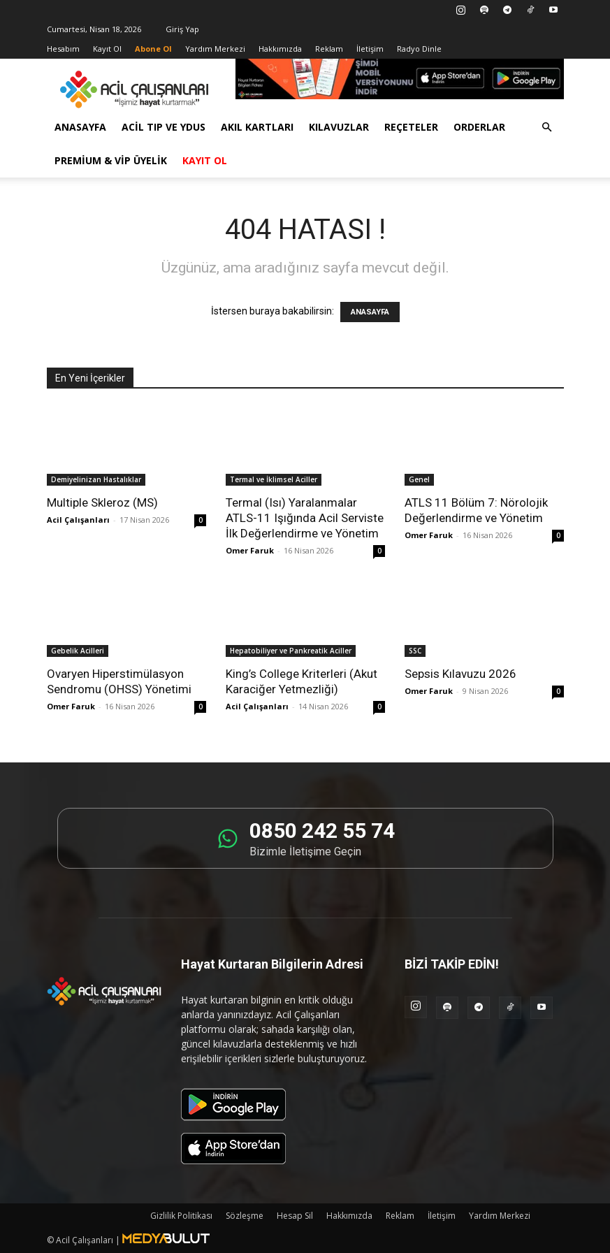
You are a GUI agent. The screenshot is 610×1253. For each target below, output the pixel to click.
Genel (419, 479)
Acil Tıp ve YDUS (163, 126)
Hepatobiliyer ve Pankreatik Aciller (290, 651)
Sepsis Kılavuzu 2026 (460, 674)
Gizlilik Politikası (181, 1216)
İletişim (370, 48)
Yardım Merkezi (215, 48)
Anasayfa (80, 126)
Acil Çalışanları (78, 519)
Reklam (329, 48)
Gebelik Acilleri (77, 651)
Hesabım (63, 48)
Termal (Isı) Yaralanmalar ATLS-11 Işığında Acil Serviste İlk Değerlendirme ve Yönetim (305, 517)
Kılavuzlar (339, 126)
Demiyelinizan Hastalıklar (96, 479)
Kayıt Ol (107, 48)
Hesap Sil (295, 1216)
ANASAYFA (370, 312)
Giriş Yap (182, 29)
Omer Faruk (250, 550)
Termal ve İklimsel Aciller (273, 479)
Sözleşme (244, 1216)
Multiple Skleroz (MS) (102, 502)
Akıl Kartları (257, 126)
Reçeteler (411, 126)
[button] (547, 127)
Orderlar (479, 126)
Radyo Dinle (419, 48)
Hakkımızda (280, 48)
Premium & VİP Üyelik (111, 160)
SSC (415, 651)
